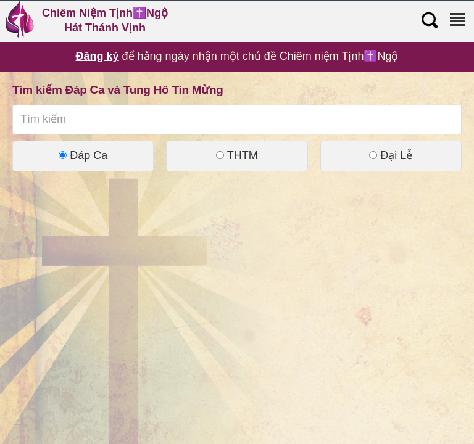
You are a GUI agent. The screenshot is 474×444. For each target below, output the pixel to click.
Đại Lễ (390, 155)
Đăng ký (97, 56)
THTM (237, 155)
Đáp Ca (83, 155)
